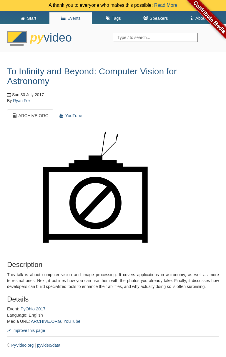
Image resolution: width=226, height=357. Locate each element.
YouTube (72, 321)
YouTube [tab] (70, 115)
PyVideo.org (22, 345)
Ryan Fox (22, 100)
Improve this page (26, 330)
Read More (165, 5)
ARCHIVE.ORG (46, 321)
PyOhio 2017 (33, 309)
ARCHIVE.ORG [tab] (30, 115)
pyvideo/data (48, 345)
